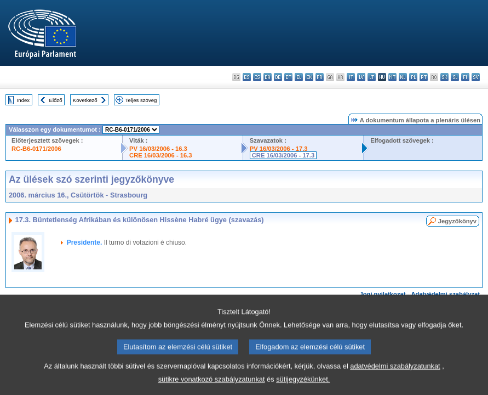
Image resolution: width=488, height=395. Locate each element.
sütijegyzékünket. (303, 387)
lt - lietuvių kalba (372, 77)
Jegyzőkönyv (457, 221)
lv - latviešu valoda (361, 77)
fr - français (319, 77)
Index (23, 100)
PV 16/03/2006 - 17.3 (279, 148)
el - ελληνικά (299, 77)
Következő (85, 100)
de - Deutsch (278, 77)
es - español (247, 77)
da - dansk (267, 77)
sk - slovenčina (444, 77)
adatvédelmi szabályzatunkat (395, 374)
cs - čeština (257, 77)
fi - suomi (465, 77)
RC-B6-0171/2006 (36, 148)
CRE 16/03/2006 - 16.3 (160, 155)
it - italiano (351, 77)
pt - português (424, 77)
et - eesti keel (288, 77)
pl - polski (413, 77)
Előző (55, 100)
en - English (309, 77)
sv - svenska (476, 77)
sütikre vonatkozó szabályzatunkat (211, 387)
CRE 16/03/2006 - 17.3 (283, 155)
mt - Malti (392, 77)
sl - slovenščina (455, 77)
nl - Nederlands (403, 77)
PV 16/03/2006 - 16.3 (158, 148)
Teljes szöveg (141, 100)
